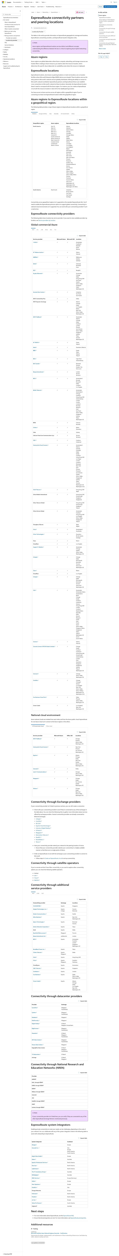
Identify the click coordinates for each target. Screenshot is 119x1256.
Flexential (34, 1033)
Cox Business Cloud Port (39, 697)
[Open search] (111, 2)
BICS (34, 378)
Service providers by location (47, 220)
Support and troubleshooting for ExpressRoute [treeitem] (11, 67)
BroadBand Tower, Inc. (38, 949)
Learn (32, 12)
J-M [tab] (42, 229)
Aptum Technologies (38, 922)
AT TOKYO (36, 342)
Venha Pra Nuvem (36, 1203)
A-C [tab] (33, 229)
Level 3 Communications (39, 772)
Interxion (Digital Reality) (43, 828)
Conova (35, 641)
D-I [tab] (37, 229)
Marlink (36, 880)
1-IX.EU (35, 242)
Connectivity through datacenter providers (107, 40)
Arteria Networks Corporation (40, 927)
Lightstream (35, 1168)
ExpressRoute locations (105, 17)
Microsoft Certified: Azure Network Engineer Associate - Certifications (49, 1233)
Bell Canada (36, 363)
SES (35, 875)
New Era (34, 1165)
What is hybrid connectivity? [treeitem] (12, 29)
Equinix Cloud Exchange (43, 826)
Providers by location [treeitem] (11, 38)
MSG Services (35, 1178)
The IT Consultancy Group (38, 1172)
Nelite (33, 1181)
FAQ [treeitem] (6, 42)
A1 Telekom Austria (38, 252)
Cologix (35, 557)
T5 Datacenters (36, 1054)
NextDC (38, 837)
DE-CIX (38, 823)
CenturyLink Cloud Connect (40, 445)
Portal (100, 6)
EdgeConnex (35, 1028)
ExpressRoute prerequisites (78, 1218)
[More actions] (86, 12)
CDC (34, 440)
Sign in (115, 2)
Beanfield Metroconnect (39, 933)
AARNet (35, 257)
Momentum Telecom (42, 835)
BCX (34, 359)
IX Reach (38, 830)
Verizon (35, 788)
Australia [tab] (56, 113)
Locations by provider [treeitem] (11, 40)
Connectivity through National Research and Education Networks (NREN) (107, 44)
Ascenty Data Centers (38, 292)
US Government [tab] (65, 113)
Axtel (34, 347)
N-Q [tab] (46, 229)
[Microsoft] (3, 2)
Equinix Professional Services (39, 1162)
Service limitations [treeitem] (9, 45)
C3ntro (35, 427)
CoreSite (35, 680)
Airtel (34, 264)
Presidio (34, 1197)
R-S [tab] (51, 229)
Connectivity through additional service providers (107, 36)
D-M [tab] (38, 893)
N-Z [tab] (43, 893)
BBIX (34, 350)
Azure (38, 12)
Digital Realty (35, 1023)
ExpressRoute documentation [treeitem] (10, 17)
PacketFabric (39, 839)
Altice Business (37, 917)
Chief (34, 957)
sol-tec (33, 1200)
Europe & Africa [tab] (43, 113)
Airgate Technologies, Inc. (39, 909)
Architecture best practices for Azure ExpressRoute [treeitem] (12, 25)
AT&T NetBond (37, 317)
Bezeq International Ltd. (39, 936)
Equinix (35, 755)
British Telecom (37, 390)
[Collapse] (20, 11)
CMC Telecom (36, 968)
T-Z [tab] (55, 229)
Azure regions (102, 15)
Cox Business (36, 974)
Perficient (34, 1193)
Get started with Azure (110, 6)
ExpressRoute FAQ (68, 1215)
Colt (34, 590)
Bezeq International (38, 372)
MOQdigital (35, 1175)
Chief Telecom (36, 489)
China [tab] (72, 113)
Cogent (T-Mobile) (38, 547)
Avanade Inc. (35, 1148)
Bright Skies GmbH (37, 1156)
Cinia (34, 529)
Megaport (35, 778)
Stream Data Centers (37, 1044)
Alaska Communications (39, 914)
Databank (34, 1017)
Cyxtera (34, 1012)
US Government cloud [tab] (38, 726)
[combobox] (11, 14)
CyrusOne (34, 1007)
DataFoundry (35, 1020)
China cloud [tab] (49, 726)
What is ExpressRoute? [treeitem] (10, 22)
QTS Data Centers (36, 1040)
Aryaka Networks (37, 273)
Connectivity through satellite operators (106, 32)
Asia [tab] (50, 113)
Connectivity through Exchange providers (107, 29)
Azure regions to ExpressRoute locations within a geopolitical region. (106, 21)
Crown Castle (36, 981)
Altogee (34, 1145)
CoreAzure (35, 971)
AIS (34, 270)
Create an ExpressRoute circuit (53, 858)
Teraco (38, 842)
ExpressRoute (54, 12)
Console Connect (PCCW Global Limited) (43, 646)
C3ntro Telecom (37, 952)
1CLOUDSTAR (36, 906)
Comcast (35, 674)
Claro (34, 570)
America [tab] (34, 113)
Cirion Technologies (38, 534)
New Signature (36, 1184)
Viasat (36, 878)
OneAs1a (34, 1187)
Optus (33, 1159)
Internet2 (35, 769)
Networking (45, 12)
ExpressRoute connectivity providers (105, 25)
